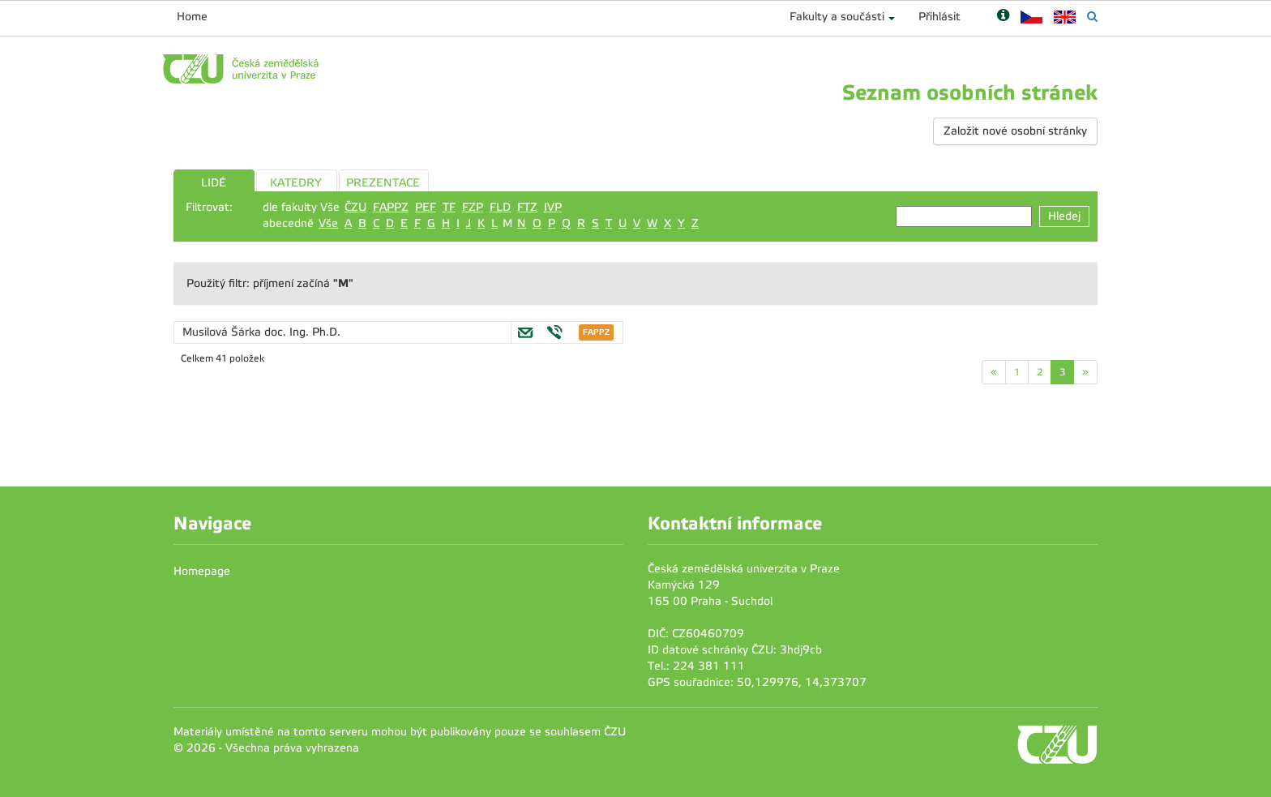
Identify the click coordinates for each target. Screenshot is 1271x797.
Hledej (1064, 216)
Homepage (201, 571)
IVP (553, 207)
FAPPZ (391, 207)
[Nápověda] (1003, 17)
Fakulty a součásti (837, 17)
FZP (472, 207)
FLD (500, 207)
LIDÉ (213, 183)
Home (192, 17)
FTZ (527, 207)
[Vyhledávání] (1092, 17)
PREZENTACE (383, 183)
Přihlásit (939, 17)
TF (449, 207)
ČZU (355, 207)
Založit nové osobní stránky (1015, 131)
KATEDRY (296, 183)
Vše (328, 223)
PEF (425, 207)
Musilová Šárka (223, 332)
